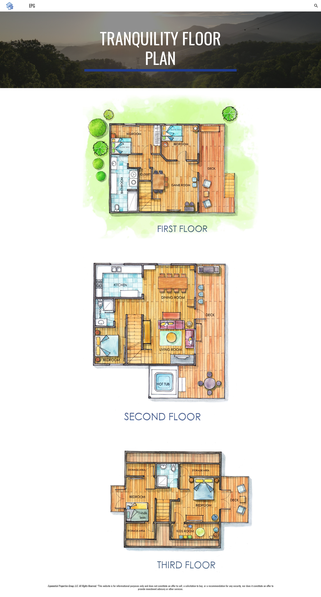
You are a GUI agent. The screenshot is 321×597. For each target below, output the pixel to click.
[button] (316, 6)
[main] (160, 49)
